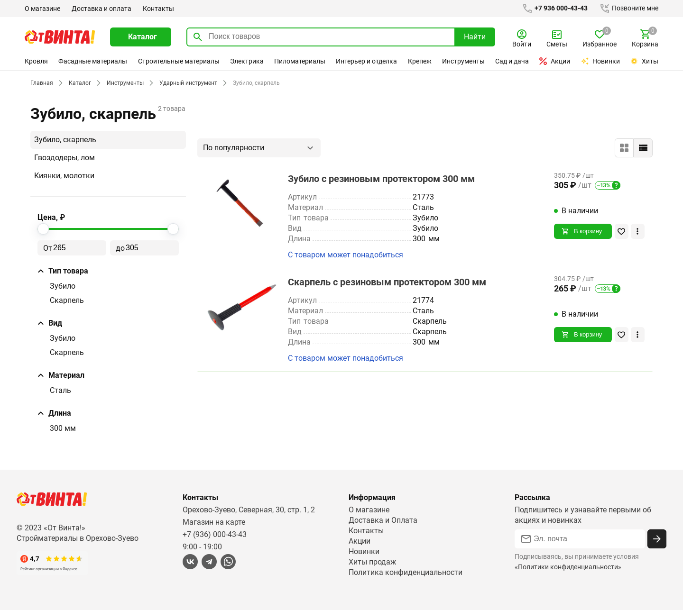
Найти (475, 36)
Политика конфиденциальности (406, 572)
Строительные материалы (179, 61)
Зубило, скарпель (65, 139)
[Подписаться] (656, 538)
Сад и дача (513, 61)
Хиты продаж (373, 561)
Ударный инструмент (185, 83)
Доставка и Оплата (383, 520)
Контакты (157, 8)
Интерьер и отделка (367, 61)
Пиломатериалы (299, 61)
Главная (41, 83)
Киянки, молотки (64, 175)
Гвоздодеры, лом (64, 157)
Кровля (36, 61)
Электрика (246, 61)
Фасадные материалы (93, 61)
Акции (555, 61)
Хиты (644, 61)
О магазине (42, 8)
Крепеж (420, 61)
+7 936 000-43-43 (553, 8)
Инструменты (464, 61)
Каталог (78, 83)
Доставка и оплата (101, 8)
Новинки (600, 61)
